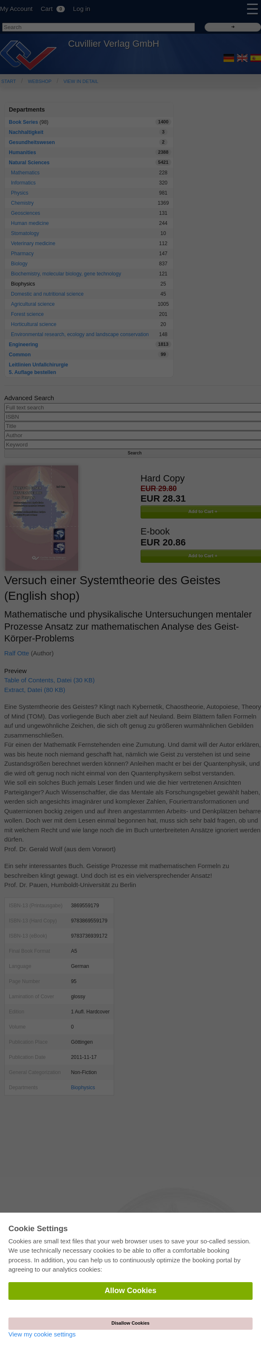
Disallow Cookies (130, 1323)
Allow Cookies (130, 1290)
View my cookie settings (42, 1334)
